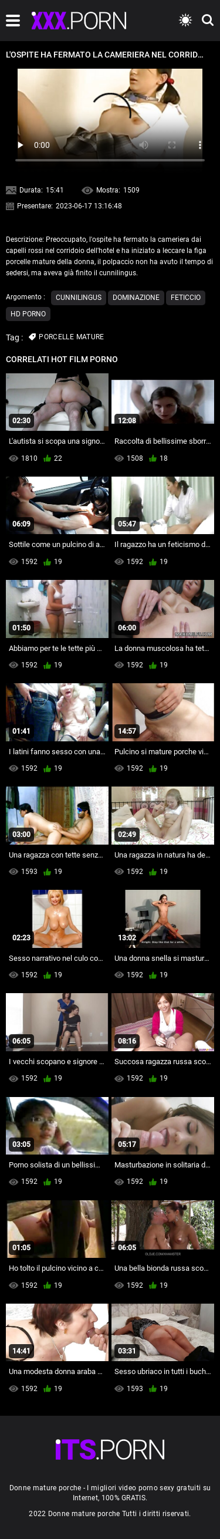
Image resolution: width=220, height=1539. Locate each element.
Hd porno (28, 314)
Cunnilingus (78, 297)
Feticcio (186, 297)
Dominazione (136, 297)
